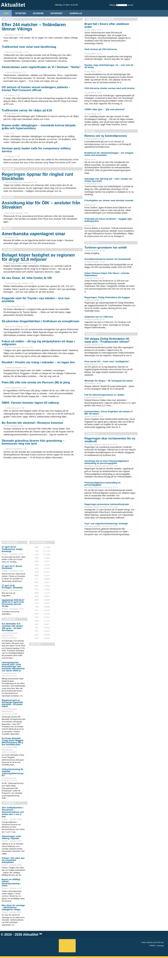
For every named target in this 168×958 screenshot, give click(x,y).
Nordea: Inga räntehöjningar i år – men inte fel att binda (108, 66)
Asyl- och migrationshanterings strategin (106, 523)
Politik (7, 228)
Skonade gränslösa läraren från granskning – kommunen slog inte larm (33, 442)
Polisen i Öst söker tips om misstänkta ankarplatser (13, 860)
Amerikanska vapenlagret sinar (33, 233)
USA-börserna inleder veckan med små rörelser (109, 88)
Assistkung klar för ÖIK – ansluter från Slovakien (41, 204)
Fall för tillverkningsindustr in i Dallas (104, 395)
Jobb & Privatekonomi (100, 19)
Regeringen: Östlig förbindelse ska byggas (107, 297)
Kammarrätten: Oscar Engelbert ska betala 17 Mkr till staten (108, 412)
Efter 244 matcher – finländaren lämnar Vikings (34, 26)
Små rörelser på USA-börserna (100, 49)
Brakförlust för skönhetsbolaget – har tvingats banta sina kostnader (108, 154)
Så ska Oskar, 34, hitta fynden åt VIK (27, 278)
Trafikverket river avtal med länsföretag (29, 46)
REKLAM (36, 644)
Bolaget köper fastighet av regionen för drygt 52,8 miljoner (38, 257)
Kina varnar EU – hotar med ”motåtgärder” (107, 361)
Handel (90, 131)
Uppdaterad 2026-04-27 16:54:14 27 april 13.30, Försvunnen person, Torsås (13, 603)
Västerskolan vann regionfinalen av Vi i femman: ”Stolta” (41, 67)
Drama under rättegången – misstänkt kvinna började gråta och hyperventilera (39, 127)
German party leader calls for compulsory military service (36, 150)
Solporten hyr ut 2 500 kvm (98, 316)
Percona (160, 946)
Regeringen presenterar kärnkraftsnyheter (106, 504)
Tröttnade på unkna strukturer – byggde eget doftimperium (108, 220)
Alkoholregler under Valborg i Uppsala (11, 837)
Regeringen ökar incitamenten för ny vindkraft (109, 440)
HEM (5, 13)
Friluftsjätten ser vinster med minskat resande (108, 200)
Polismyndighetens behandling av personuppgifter (102, 483)
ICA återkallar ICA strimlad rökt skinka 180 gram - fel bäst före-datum (12, 627)
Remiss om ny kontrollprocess (105, 135)
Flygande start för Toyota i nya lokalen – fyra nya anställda (35, 300)
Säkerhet (56, 13)
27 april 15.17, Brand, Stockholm (12, 567)
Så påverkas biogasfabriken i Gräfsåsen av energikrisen (40, 321)
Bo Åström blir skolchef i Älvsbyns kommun (32, 422)
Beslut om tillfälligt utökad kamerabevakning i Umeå (11, 882)
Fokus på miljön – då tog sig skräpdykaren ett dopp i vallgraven (38, 343)
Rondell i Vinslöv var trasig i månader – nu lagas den (38, 362)
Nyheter (20, 13)
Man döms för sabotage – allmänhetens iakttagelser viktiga (13, 907)
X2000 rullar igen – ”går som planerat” (104, 109)
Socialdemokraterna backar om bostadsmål (107, 259)
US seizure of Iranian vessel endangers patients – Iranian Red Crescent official (36, 89)
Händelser (10, 542)
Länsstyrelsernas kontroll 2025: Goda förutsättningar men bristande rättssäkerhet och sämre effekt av (13, 666)
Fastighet (92, 242)
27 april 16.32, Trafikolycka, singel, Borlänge (12, 549)
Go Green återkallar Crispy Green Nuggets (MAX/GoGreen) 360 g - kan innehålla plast (13, 741)
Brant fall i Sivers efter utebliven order (106, 25)
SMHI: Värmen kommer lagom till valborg (30, 402)
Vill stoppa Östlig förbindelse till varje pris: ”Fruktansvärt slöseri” (107, 340)
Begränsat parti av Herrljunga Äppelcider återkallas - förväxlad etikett (12, 703)
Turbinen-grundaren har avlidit (105, 247)
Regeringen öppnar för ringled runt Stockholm (37, 176)
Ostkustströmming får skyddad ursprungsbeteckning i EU (13, 772)
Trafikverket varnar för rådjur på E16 (27, 110)
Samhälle (76, 13)
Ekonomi (38, 13)
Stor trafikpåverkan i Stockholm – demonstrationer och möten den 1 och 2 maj (13, 812)
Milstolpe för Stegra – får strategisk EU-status (108, 380)
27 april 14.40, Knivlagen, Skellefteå (12, 586)
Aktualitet (30, 934)
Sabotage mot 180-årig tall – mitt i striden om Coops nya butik (108, 180)
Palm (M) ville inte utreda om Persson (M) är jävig (36, 382)
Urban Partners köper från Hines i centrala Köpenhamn (106, 274)
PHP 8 (152, 946)
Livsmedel (9, 619)
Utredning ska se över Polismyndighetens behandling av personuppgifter (106, 462)
